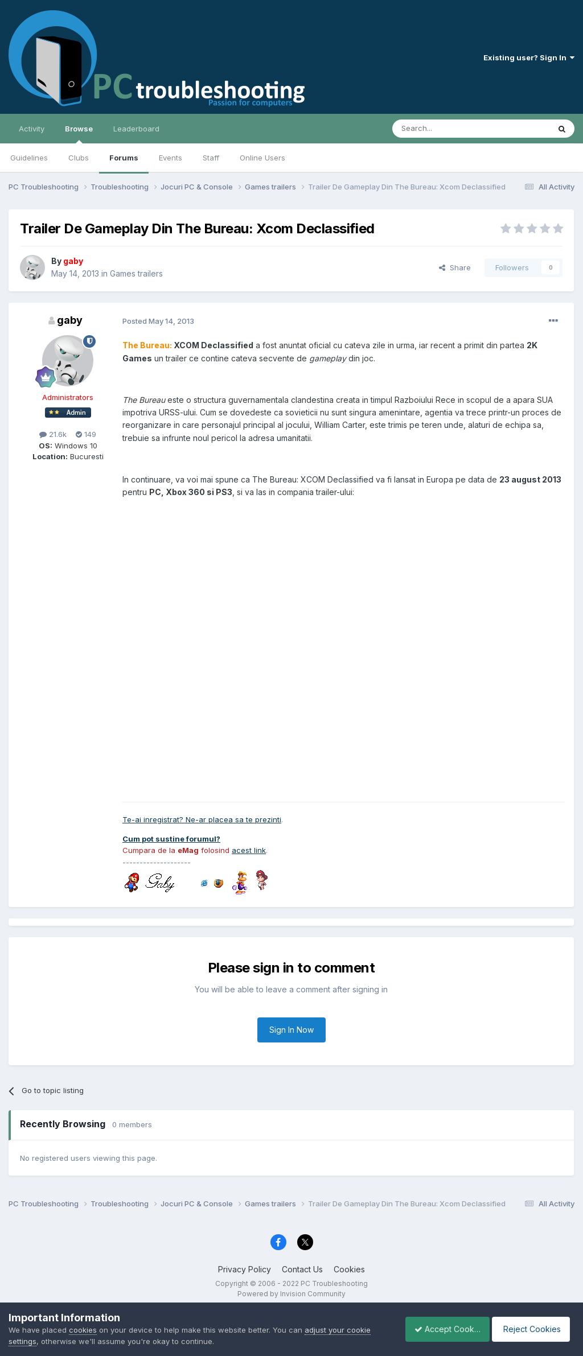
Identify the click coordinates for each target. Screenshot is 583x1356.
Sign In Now (291, 1029)
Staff (211, 157)
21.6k (53, 434)
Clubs (78, 157)
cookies (83, 1329)
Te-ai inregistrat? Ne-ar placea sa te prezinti (201, 819)
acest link (249, 850)
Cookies (349, 1269)
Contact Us (302, 1269)
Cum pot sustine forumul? (171, 838)
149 (86, 434)
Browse (79, 133)
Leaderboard (136, 128)
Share (455, 267)
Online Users (262, 157)
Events (170, 157)
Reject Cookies (533, 1329)
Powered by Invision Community (291, 1293)
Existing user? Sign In (528, 57)
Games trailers (136, 273)
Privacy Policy (244, 1269)
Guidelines (29, 157)
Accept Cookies (441, 1329)
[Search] (441, 128)
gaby (70, 320)
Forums (123, 157)
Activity (31, 128)
